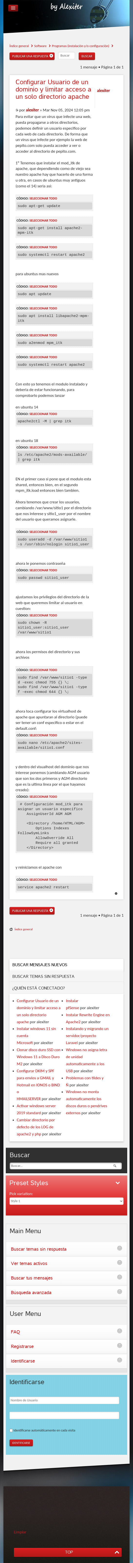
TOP (69, 1552)
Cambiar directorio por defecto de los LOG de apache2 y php (36, 1127)
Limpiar (20, 1532)
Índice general (24, 929)
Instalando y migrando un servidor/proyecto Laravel (87, 1035)
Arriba (116, 893)
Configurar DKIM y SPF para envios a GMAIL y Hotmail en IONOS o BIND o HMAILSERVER (38, 1085)
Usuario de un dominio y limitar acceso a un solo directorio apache (53, 89)
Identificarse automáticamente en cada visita (44, 1430)
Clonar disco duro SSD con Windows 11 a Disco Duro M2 (38, 1056)
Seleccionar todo (43, 198)
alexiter (32, 110)
